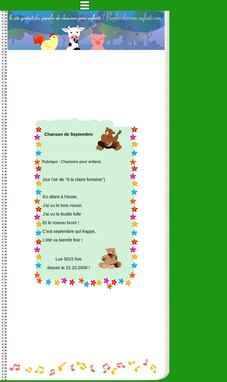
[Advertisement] (86, 84)
